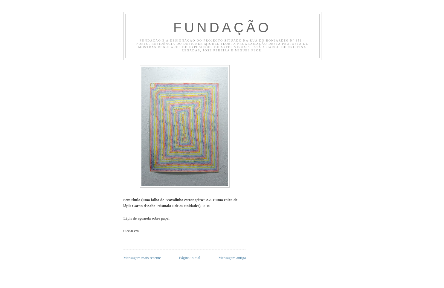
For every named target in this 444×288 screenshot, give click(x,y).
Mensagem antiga (232, 257)
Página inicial (189, 257)
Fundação (222, 27)
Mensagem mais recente (142, 257)
